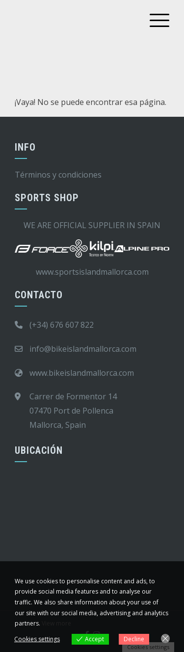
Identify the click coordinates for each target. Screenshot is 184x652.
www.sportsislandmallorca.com (92, 271)
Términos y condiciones (58, 174)
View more (56, 623)
